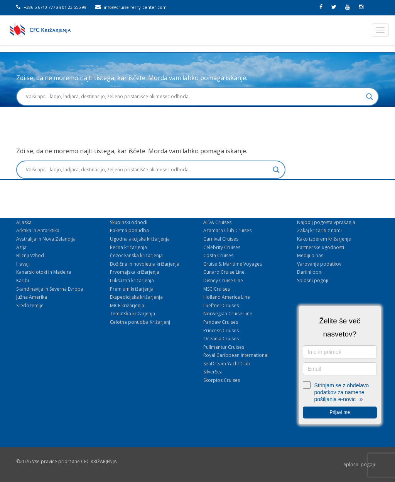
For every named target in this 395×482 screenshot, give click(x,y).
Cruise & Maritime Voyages (232, 264)
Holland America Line (226, 297)
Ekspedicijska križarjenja (136, 297)
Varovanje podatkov (319, 264)
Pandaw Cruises (220, 322)
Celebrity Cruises (221, 247)
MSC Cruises (216, 289)
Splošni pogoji (312, 280)
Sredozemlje (30, 305)
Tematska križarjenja (132, 313)
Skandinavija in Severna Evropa (49, 289)
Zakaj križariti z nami (319, 230)
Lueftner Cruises (221, 305)
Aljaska (24, 222)
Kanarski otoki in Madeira (43, 272)
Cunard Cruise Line (224, 272)
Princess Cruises (221, 330)
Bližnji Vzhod (30, 255)
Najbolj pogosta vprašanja (326, 222)
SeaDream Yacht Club (226, 363)
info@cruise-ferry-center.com (131, 7)
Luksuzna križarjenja (132, 280)
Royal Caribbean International (235, 355)
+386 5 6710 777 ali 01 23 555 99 (51, 7)
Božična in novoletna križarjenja (144, 264)
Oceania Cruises (221, 338)
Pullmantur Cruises (223, 347)
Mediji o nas (310, 255)
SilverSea (213, 371)
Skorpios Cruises (221, 380)
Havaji (23, 264)
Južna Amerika (31, 297)
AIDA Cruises (217, 222)
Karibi (22, 280)
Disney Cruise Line (223, 280)
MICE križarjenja (127, 305)
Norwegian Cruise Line (227, 313)
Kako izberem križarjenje (324, 239)
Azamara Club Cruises (227, 230)
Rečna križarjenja (128, 247)
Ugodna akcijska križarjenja (140, 239)
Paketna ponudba (129, 230)
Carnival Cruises (220, 239)
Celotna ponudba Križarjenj (140, 322)
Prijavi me (339, 412)
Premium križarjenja (132, 289)
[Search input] (194, 96)
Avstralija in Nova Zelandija (46, 239)
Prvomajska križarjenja (134, 272)
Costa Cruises (218, 255)
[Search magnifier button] (369, 96)
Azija (21, 247)
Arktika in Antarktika (37, 230)
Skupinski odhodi (128, 222)
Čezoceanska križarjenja (136, 255)
